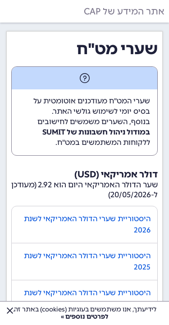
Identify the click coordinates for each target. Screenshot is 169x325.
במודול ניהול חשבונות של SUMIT (96, 132)
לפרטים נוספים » (84, 316)
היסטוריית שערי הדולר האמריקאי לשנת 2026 (87, 224)
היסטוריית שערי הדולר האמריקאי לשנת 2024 (87, 298)
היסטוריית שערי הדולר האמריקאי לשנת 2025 (87, 261)
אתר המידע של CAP (124, 11)
